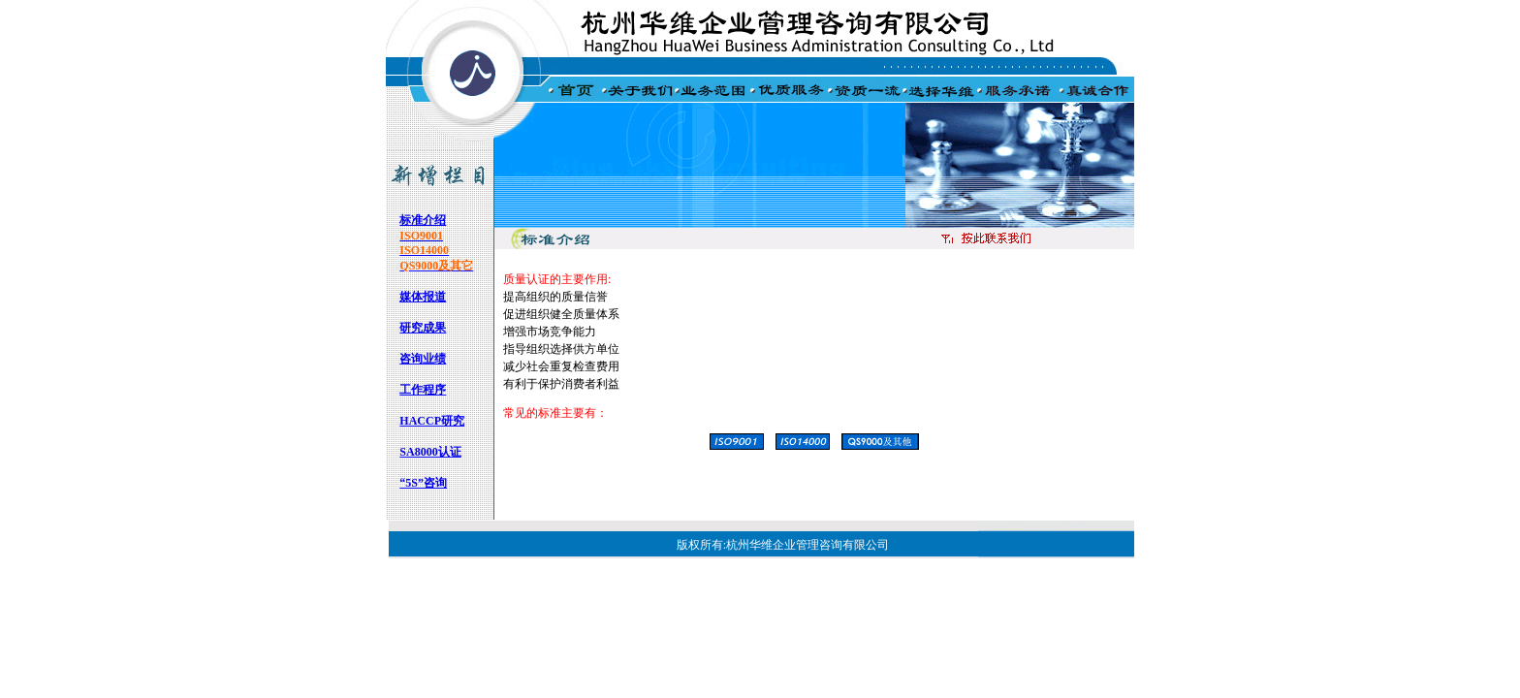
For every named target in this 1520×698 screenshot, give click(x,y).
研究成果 (422, 327)
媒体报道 (422, 296)
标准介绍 (422, 220)
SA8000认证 (429, 452)
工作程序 (422, 390)
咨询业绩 (422, 358)
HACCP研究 (431, 421)
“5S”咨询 (423, 483)
